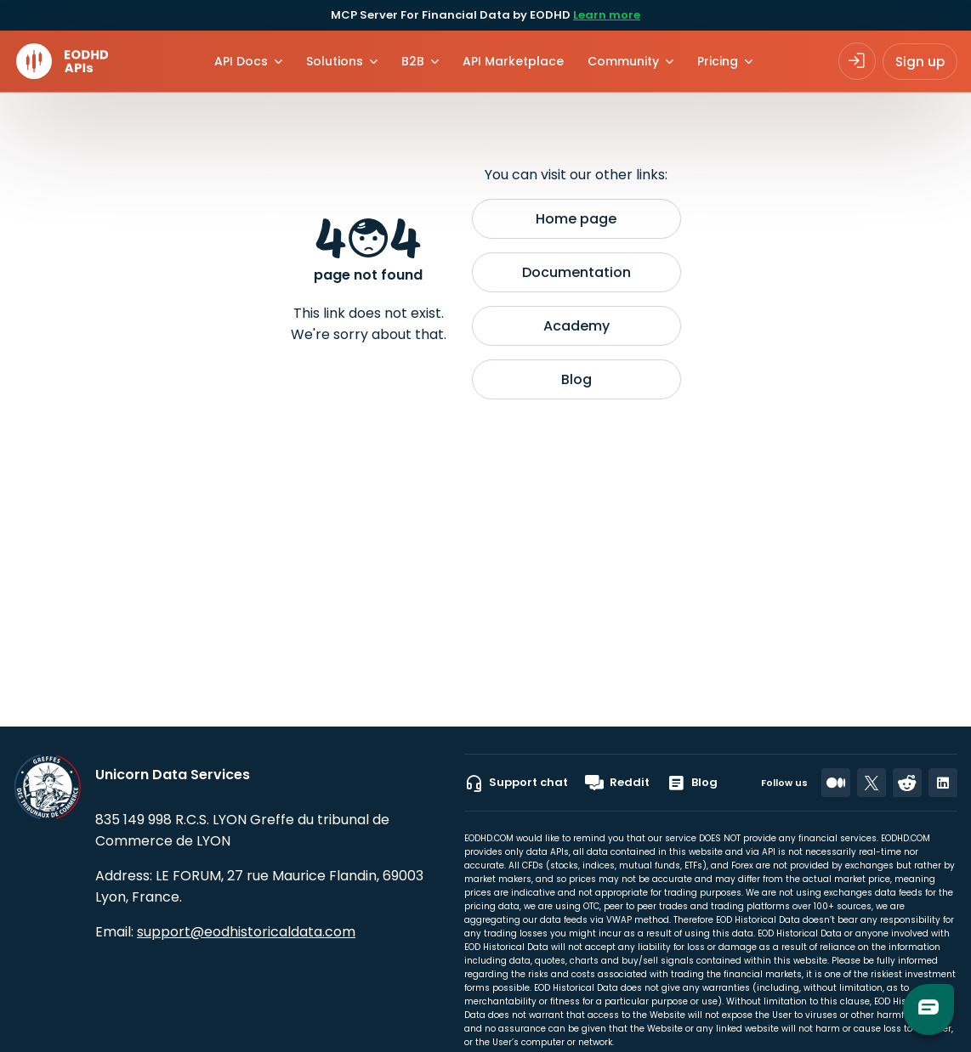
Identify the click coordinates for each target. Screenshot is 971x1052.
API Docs (241, 61)
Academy (576, 326)
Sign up (920, 62)
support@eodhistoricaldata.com (246, 932)
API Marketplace (513, 61)
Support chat (516, 782)
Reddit (617, 782)
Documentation (576, 272)
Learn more (606, 15)
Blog (576, 379)
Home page (576, 219)
